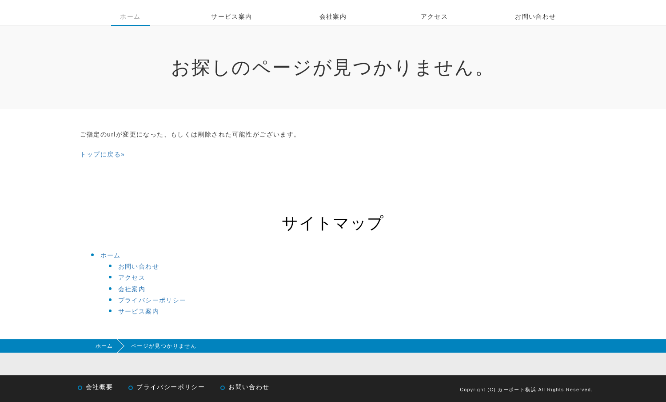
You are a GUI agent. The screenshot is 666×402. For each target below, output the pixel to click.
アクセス (434, 16)
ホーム (130, 16)
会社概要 (99, 387)
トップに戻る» (102, 154)
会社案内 (333, 16)
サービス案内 (231, 16)
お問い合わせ (535, 16)
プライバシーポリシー (152, 300)
